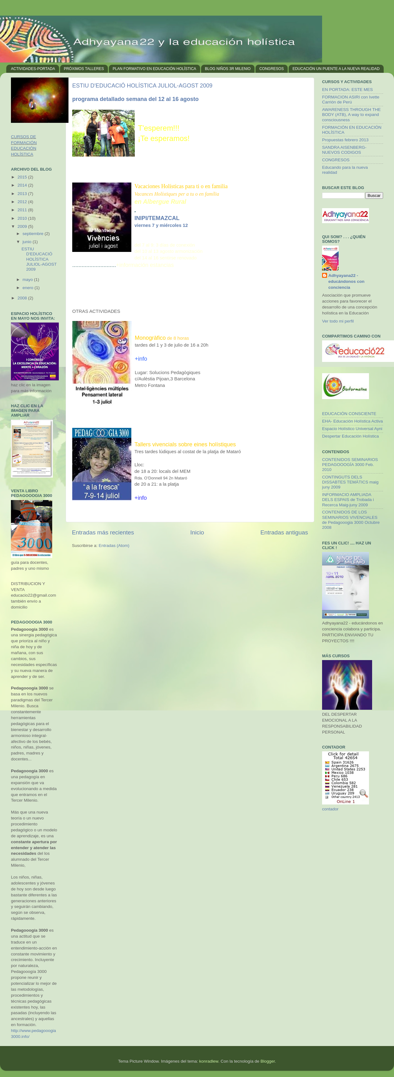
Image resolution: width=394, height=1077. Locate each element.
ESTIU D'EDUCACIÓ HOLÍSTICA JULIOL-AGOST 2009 (142, 86)
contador (330, 809)
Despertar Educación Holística (350, 436)
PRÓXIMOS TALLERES (84, 69)
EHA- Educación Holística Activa (352, 421)
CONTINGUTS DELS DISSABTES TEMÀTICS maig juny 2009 (350, 482)
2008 (23, 298)
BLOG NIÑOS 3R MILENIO (227, 69)
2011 (23, 210)
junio (28, 241)
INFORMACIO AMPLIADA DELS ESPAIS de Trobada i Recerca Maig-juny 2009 (348, 499)
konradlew (208, 1061)
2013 (23, 193)
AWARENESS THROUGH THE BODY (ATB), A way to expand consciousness (351, 114)
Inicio (197, 532)
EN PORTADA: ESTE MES (347, 89)
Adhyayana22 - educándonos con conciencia (346, 281)
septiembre (34, 233)
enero (28, 287)
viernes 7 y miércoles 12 (161, 225)
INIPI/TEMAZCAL (156, 218)
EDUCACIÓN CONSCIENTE (349, 413)
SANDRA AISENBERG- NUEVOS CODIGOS (344, 150)
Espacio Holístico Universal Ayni (352, 428)
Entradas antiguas (284, 532)
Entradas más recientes (103, 532)
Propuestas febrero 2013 (345, 140)
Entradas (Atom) (114, 545)
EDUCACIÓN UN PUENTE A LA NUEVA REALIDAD (336, 69)
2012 (23, 201)
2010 (23, 218)
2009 (23, 226)
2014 (23, 185)
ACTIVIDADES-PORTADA (33, 69)
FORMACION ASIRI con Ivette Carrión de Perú (350, 99)
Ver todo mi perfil (338, 321)
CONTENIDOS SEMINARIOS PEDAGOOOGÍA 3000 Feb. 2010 (350, 464)
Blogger (267, 1061)
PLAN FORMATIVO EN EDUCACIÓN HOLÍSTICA (154, 69)
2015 (23, 177)
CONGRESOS (271, 69)
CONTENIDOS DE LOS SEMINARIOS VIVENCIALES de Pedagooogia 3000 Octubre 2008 (351, 520)
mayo (28, 279)
